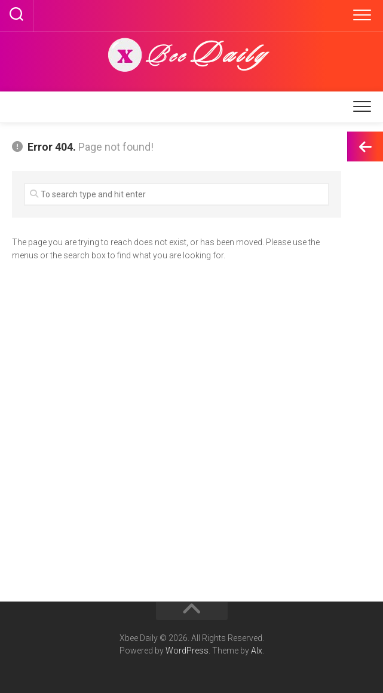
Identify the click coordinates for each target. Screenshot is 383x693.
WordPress (187, 650)
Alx (256, 650)
